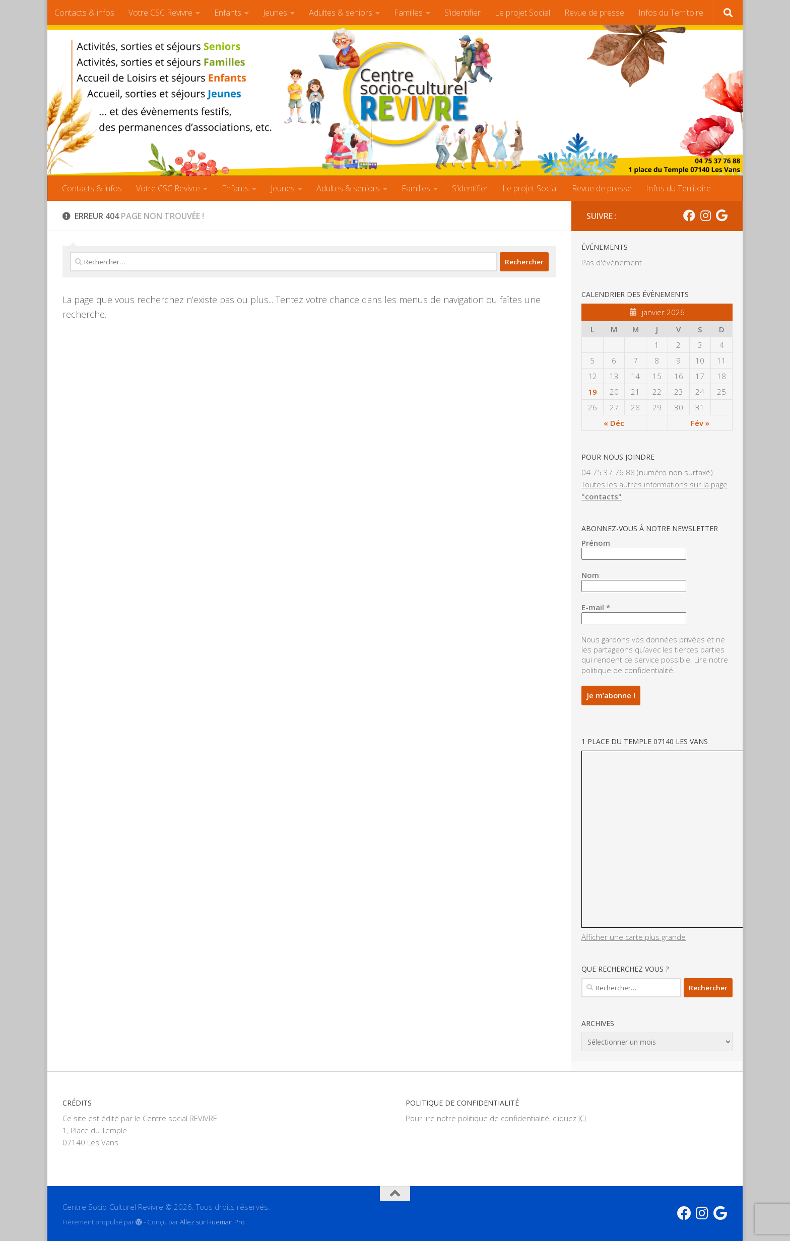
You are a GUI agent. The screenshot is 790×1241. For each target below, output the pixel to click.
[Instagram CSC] (705, 215)
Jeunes (275, 12)
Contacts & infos (84, 12)
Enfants (227, 12)
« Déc (614, 423)
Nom (590, 575)
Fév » (700, 423)
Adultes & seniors (340, 12)
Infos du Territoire (670, 12)
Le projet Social (522, 12)
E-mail (595, 607)
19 (592, 392)
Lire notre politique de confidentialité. (654, 664)
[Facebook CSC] (689, 215)
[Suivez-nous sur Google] (721, 215)
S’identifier (462, 12)
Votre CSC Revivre (160, 12)
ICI (582, 1117)
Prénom (595, 543)
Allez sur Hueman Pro (212, 1220)
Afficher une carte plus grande (633, 935)
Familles (408, 12)
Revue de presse (594, 12)
